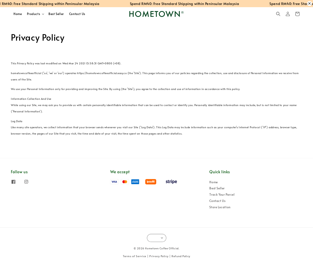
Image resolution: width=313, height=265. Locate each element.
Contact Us (77, 14)
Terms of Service (134, 256)
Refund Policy (180, 256)
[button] (278, 14)
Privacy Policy (158, 256)
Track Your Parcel (222, 194)
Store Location (219, 207)
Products (33, 14)
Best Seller (56, 14)
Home (17, 14)
